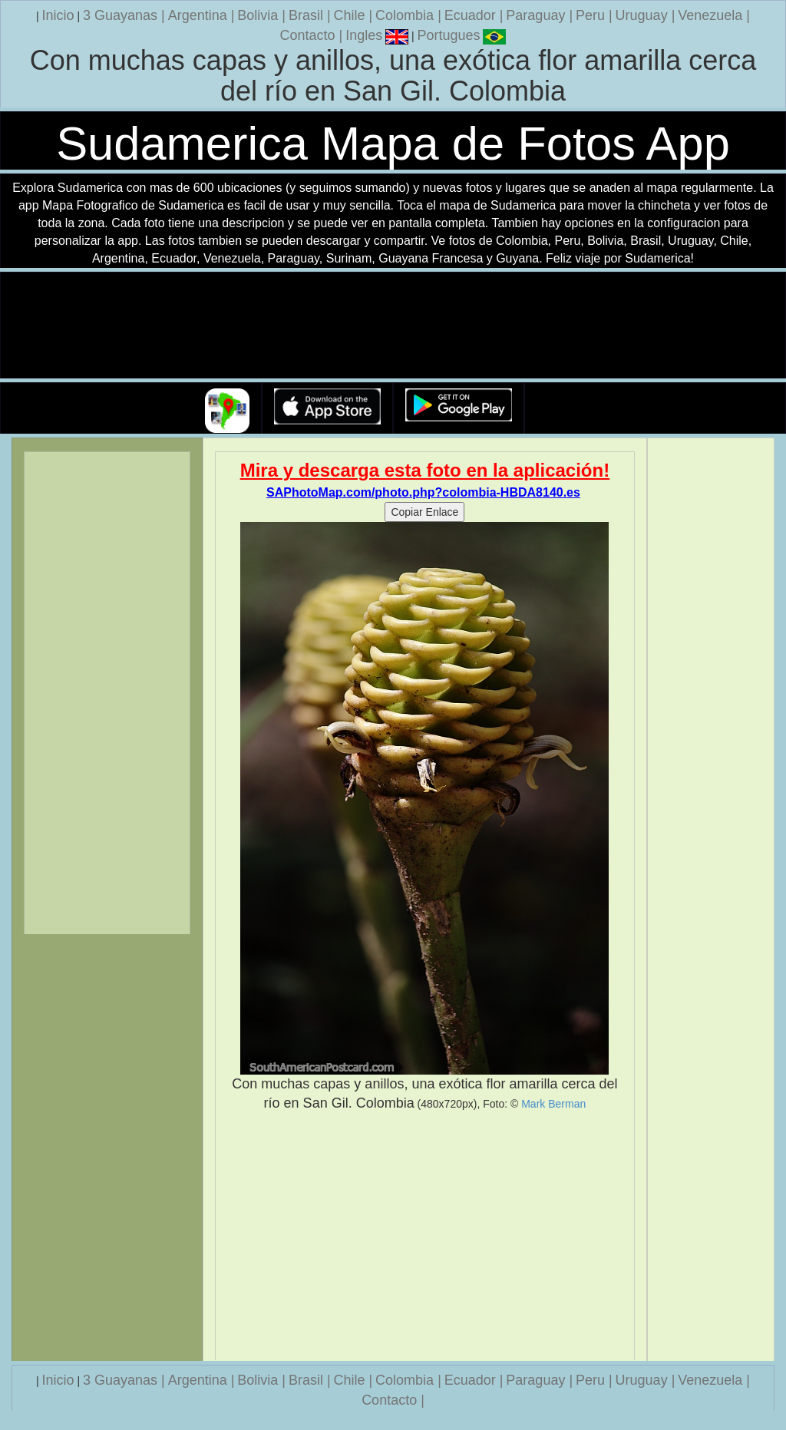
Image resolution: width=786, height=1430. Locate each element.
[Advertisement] (425, 1236)
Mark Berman (553, 1104)
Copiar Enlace (424, 512)
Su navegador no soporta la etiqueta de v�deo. (393, 326)
